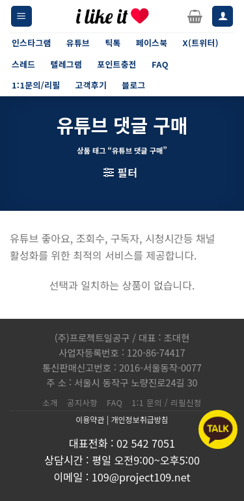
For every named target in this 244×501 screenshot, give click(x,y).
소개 (50, 403)
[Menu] (21, 16)
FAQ (114, 403)
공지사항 (82, 403)
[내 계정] (222, 16)
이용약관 (89, 419)
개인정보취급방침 (139, 419)
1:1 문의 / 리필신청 (166, 403)
